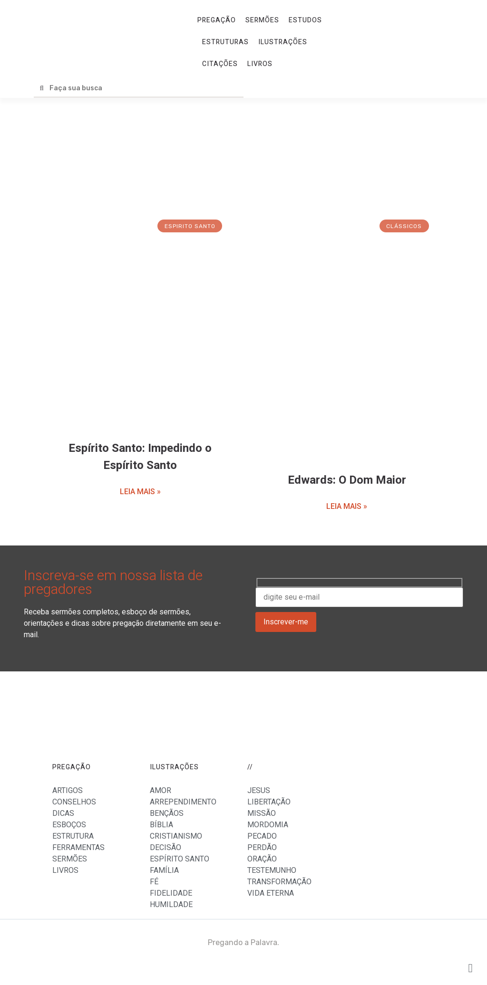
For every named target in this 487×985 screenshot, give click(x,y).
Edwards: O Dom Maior (347, 480)
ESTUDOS (305, 20)
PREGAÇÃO (216, 20)
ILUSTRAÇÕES (282, 42)
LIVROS (260, 64)
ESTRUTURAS (225, 42)
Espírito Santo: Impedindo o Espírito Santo (140, 457)
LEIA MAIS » (140, 491)
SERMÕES (262, 20)
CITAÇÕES (220, 64)
